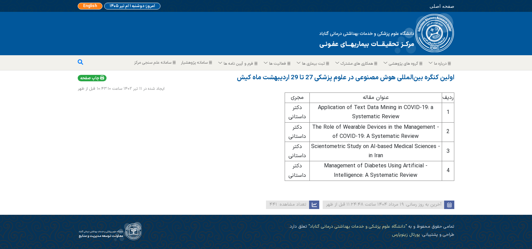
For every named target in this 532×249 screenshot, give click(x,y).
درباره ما (440, 64)
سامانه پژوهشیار (197, 63)
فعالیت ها (277, 64)
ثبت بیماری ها (313, 64)
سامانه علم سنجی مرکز (155, 63)
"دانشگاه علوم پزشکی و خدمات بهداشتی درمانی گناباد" (357, 226)
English (91, 6)
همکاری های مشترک (356, 64)
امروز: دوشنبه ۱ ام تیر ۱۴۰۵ (132, 6)
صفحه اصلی (438, 6)
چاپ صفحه (92, 78)
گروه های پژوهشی (403, 64)
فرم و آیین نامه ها (238, 64)
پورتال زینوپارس (406, 234)
